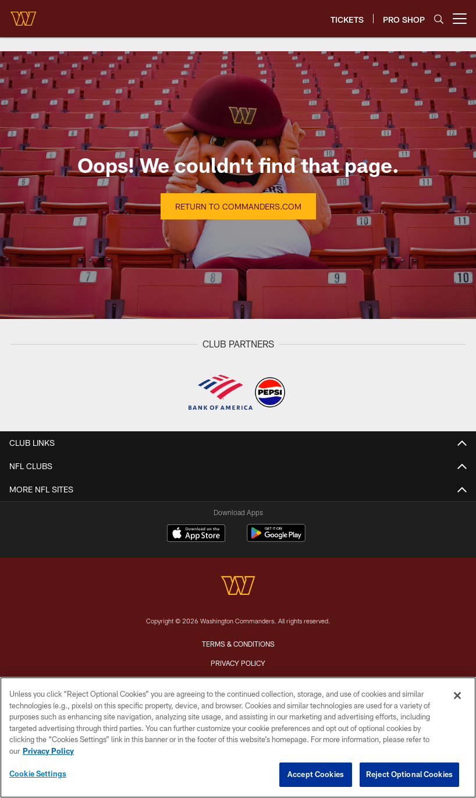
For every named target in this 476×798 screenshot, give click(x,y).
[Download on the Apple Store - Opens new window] (196, 534)
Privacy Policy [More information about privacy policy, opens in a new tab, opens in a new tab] (48, 751)
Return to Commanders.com (238, 206)
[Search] (438, 19)
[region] (238, 737)
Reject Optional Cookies (409, 774)
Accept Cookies (315, 774)
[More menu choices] (460, 19)
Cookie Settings (37, 773)
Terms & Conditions (238, 644)
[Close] (457, 695)
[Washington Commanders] (238, 587)
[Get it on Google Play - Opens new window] (276, 538)
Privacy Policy (238, 663)
